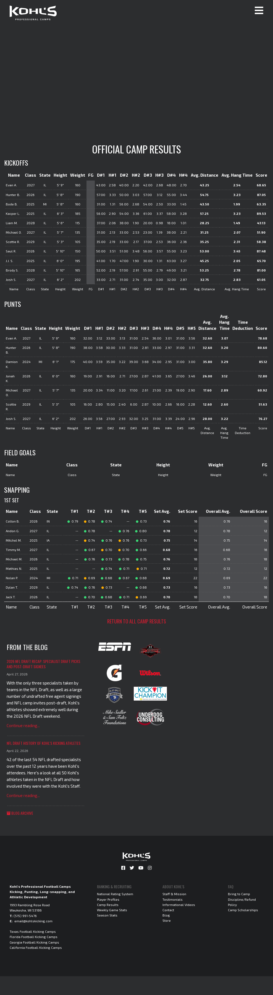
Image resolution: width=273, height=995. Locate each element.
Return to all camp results (136, 621)
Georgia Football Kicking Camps (34, 942)
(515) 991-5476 (25, 916)
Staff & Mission (174, 894)
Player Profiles (108, 899)
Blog (166, 915)
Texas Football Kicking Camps (33, 931)
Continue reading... (23, 725)
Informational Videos (178, 905)
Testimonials (172, 899)
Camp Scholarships (243, 910)
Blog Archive (20, 813)
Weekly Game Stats (112, 910)
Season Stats (107, 915)
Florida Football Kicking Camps (33, 937)
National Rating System (115, 894)
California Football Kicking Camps (36, 947)
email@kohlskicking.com (33, 921)
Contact (168, 910)
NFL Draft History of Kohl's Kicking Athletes (43, 743)
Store (166, 920)
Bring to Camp (239, 894)
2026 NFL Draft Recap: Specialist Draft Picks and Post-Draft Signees (43, 664)
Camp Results (108, 905)
